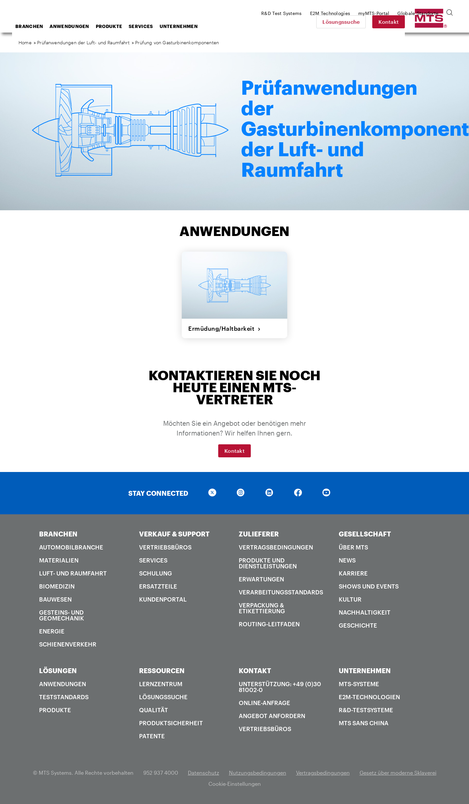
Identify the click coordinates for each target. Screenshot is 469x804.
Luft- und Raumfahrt (73, 573)
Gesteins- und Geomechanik (61, 615)
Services (193, 26)
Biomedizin (57, 586)
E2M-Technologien (369, 696)
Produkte (161, 26)
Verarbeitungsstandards (281, 592)
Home (25, 42)
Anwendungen (121, 26)
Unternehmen (231, 26)
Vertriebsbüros (165, 547)
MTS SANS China (364, 723)
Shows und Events (369, 586)
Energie (51, 631)
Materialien (58, 560)
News (347, 560)
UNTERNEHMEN (365, 670)
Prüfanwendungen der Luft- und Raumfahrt (83, 42)
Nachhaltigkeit (365, 612)
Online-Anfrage (264, 702)
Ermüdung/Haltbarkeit (224, 328)
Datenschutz (203, 772)
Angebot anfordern (272, 715)
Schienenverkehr (67, 644)
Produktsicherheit (171, 723)
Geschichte (358, 625)
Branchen (81, 26)
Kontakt (434, 22)
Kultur (350, 599)
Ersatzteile (158, 586)
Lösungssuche (386, 22)
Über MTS (353, 547)
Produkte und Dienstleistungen (268, 563)
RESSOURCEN (162, 670)
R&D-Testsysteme (366, 710)
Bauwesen (55, 599)
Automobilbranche (71, 547)
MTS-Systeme (359, 683)
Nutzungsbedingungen (257, 772)
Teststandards (64, 696)
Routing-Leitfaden (269, 624)
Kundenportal (163, 599)
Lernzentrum (160, 683)
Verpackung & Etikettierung (262, 608)
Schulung (155, 573)
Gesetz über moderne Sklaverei (398, 772)
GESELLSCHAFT (365, 534)
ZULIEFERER (259, 534)
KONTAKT (255, 670)
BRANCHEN (58, 534)
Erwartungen (261, 579)
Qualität (153, 710)
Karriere (353, 573)
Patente (152, 736)
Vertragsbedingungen (276, 547)
